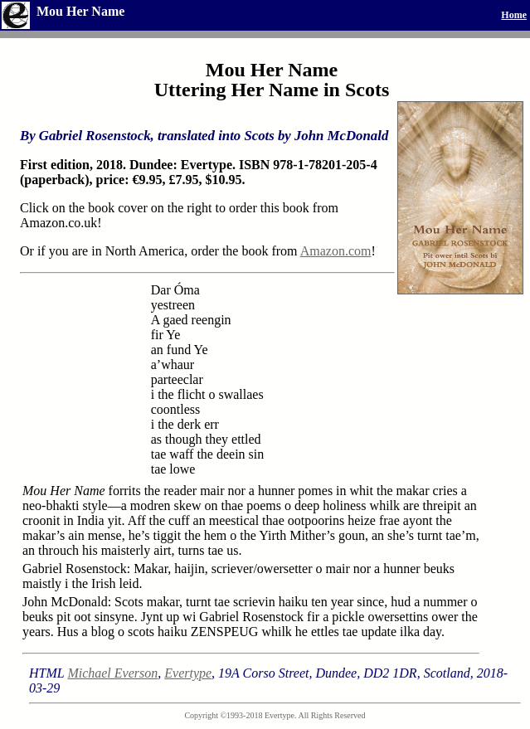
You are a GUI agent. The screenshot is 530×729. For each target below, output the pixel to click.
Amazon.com (336, 251)
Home (514, 15)
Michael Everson (112, 673)
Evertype (188, 673)
